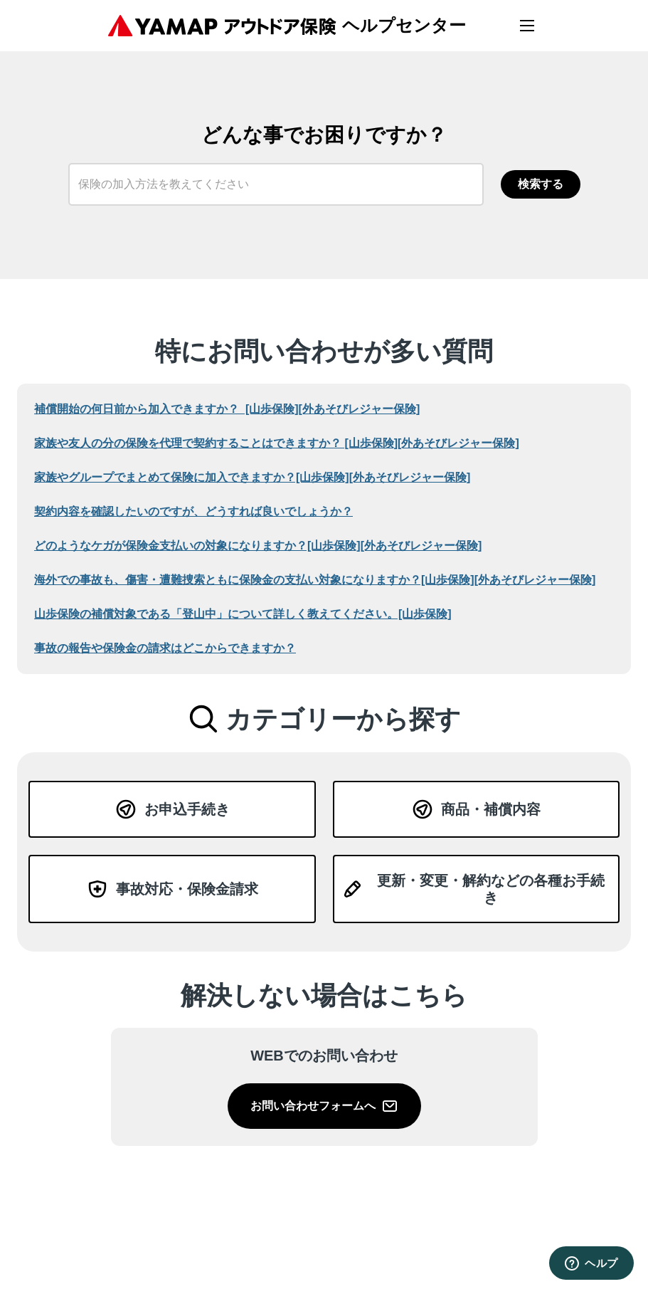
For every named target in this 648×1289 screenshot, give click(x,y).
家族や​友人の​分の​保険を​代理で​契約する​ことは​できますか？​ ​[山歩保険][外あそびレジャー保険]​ (276, 443)
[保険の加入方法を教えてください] (276, 184)
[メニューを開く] (527, 25)
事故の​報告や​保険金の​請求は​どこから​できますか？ (165, 648)
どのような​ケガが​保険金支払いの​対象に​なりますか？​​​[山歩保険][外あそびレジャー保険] (258, 546)
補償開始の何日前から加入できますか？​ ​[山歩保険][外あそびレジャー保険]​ (227, 409)
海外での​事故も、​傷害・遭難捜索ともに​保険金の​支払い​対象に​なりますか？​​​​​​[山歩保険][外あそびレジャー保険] (314, 580)
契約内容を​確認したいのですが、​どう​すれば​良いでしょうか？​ (193, 511)
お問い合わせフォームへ (324, 1106)
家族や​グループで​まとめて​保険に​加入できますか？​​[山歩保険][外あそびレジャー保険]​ (252, 477)
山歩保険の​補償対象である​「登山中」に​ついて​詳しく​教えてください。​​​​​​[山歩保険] (243, 614)
